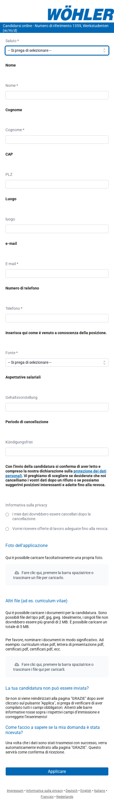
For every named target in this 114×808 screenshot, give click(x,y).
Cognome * (14, 130)
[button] (57, 575)
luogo (10, 219)
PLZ (8, 174)
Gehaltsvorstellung (21, 397)
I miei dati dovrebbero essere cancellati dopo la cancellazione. (51, 516)
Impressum (15, 791)
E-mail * (11, 264)
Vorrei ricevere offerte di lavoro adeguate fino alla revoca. (60, 528)
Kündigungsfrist (19, 442)
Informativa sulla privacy (26, 505)
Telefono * (13, 308)
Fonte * (11, 353)
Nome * (11, 85)
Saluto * (12, 41)
